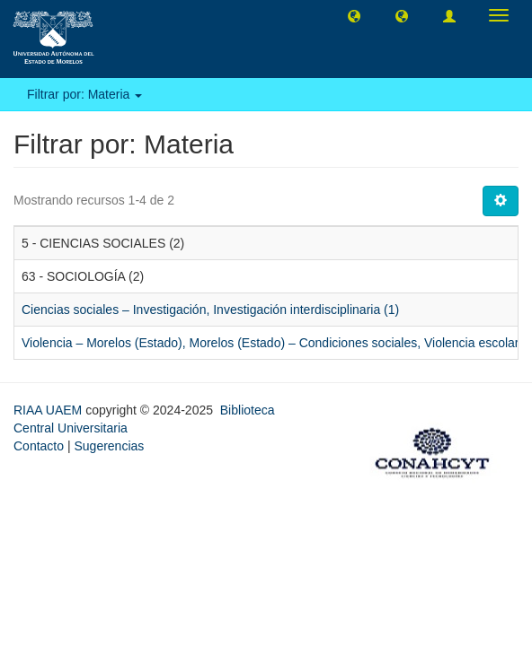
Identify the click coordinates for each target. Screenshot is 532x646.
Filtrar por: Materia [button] (84, 94)
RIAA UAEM (49, 410)
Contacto (38, 446)
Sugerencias (109, 446)
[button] (354, 15)
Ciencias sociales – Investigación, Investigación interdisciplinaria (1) (210, 309)
